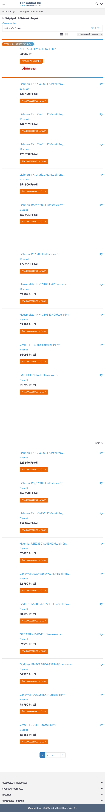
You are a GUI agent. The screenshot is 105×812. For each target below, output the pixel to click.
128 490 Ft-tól (29, 94)
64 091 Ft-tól (28, 354)
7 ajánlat (24, 319)
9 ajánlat (24, 458)
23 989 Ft (25, 54)
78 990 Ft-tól (28, 704)
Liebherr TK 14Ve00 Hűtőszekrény (41, 84)
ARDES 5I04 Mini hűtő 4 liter (38, 49)
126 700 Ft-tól (29, 154)
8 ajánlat (24, 210)
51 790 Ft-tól (28, 385)
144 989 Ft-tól (29, 124)
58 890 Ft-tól (28, 614)
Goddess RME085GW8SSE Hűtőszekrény (46, 664)
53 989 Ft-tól (28, 324)
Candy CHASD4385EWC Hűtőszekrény (44, 574)
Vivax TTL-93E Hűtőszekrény (38, 725)
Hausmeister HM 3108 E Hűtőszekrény (44, 314)
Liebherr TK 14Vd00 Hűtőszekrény (41, 513)
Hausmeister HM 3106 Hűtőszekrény (43, 284)
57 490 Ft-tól (28, 553)
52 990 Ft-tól (28, 583)
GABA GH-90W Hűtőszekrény (39, 375)
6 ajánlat (24, 548)
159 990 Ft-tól (29, 493)
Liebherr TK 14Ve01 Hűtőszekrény (41, 114)
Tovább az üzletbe (31, 61)
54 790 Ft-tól (28, 674)
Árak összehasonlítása (34, 101)
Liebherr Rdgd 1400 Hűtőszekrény (41, 205)
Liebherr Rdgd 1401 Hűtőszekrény (41, 483)
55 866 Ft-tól (28, 735)
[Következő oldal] (63, 755)
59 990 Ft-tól (28, 644)
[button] (100, 4)
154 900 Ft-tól (29, 184)
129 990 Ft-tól (29, 462)
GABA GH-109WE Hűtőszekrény (40, 634)
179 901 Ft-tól (29, 264)
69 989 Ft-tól (28, 294)
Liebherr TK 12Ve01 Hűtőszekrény (41, 144)
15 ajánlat (24, 89)
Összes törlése (9, 23)
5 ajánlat (24, 700)
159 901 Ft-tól (29, 215)
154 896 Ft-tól (29, 523)
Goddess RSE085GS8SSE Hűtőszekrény (44, 604)
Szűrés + (96, 28)
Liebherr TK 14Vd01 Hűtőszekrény (41, 174)
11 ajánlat (24, 259)
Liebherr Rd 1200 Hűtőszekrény (40, 254)
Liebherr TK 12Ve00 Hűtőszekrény (41, 453)
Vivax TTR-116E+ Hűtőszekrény (40, 345)
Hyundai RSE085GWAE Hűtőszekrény (43, 543)
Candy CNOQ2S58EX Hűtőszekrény (42, 695)
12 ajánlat (24, 149)
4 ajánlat (24, 350)
